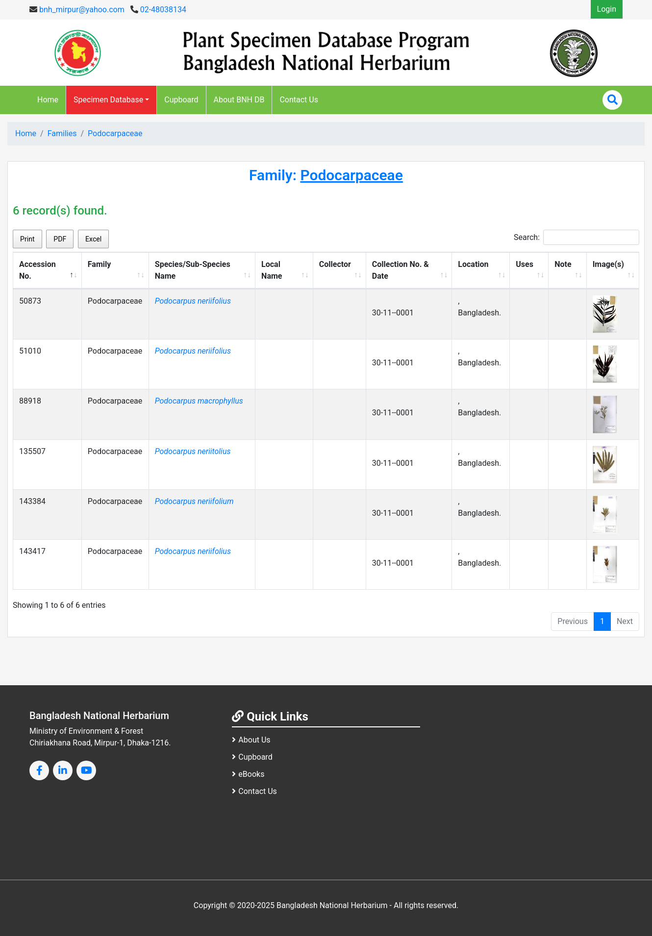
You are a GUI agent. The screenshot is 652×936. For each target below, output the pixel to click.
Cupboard (181, 99)
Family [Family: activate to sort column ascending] (99, 264)
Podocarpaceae (115, 133)
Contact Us (298, 99)
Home (47, 99)
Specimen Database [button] (108, 99)
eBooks (248, 774)
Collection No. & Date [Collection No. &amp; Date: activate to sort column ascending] (400, 270)
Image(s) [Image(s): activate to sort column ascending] (608, 264)
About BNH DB (239, 99)
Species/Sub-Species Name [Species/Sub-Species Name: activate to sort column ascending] (192, 270)
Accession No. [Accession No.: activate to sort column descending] (37, 270)
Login (606, 9)
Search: (576, 237)
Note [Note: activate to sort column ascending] (562, 264)
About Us (251, 739)
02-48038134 (158, 9)
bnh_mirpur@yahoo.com (77, 9)
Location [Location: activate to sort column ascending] (473, 264)
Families (62, 133)
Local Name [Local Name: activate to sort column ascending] (271, 270)
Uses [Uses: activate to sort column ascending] (524, 264)
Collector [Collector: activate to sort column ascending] (335, 264)
